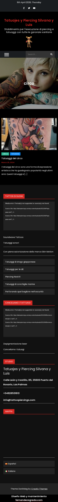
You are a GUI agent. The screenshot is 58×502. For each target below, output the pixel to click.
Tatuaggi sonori (11, 242)
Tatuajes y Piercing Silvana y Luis (29, 22)
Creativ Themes (39, 488)
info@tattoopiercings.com (19, 400)
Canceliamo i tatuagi (13, 349)
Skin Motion (47, 251)
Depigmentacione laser (15, 343)
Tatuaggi (15, 154)
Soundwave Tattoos (13, 237)
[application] (29, 216)
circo (5, 154)
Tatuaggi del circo (12, 158)
